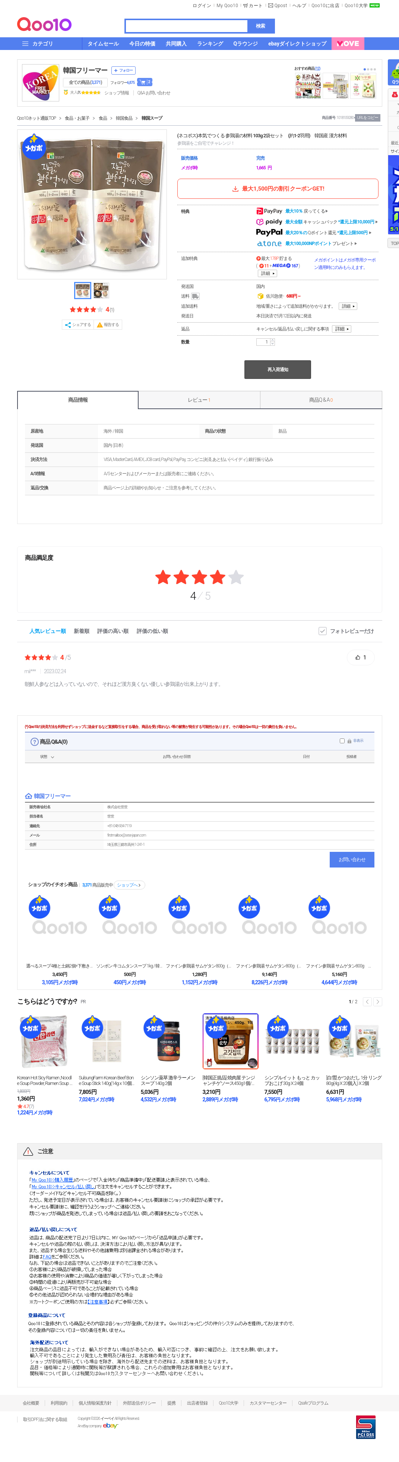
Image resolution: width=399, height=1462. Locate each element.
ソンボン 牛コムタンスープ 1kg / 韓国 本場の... (129, 966)
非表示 (358, 740)
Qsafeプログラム (313, 1403)
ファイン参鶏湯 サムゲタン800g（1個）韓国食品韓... (199, 966)
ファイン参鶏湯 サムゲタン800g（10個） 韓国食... (269, 966)
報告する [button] (111, 324)
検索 (260, 26)
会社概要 (31, 1403)
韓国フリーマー (85, 70)
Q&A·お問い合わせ (153, 92)
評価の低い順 (152, 631)
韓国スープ (152, 118)
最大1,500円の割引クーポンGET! (277, 188)
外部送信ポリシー (139, 1403)
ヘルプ (299, 5)
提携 (171, 1403)
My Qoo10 (227, 5)
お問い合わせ (352, 859)
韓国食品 (124, 118)
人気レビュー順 (47, 631)
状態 (43, 756)
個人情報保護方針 (95, 1403)
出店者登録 (197, 1403)
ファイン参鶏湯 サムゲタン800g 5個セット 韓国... (339, 966)
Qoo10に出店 (325, 5)
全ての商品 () (85, 82)
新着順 (81, 631)
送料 (191, 296)
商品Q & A (321, 400)
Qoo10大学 (356, 5)
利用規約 (59, 1403)
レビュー (199, 400)
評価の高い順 (113, 631)
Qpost (281, 5)
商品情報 (78, 400)
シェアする (81, 324)
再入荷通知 (277, 369)
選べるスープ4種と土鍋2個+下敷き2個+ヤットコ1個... (59, 966)
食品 (103, 118)
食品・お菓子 (77, 118)
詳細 (265, 273)
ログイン (202, 5)
